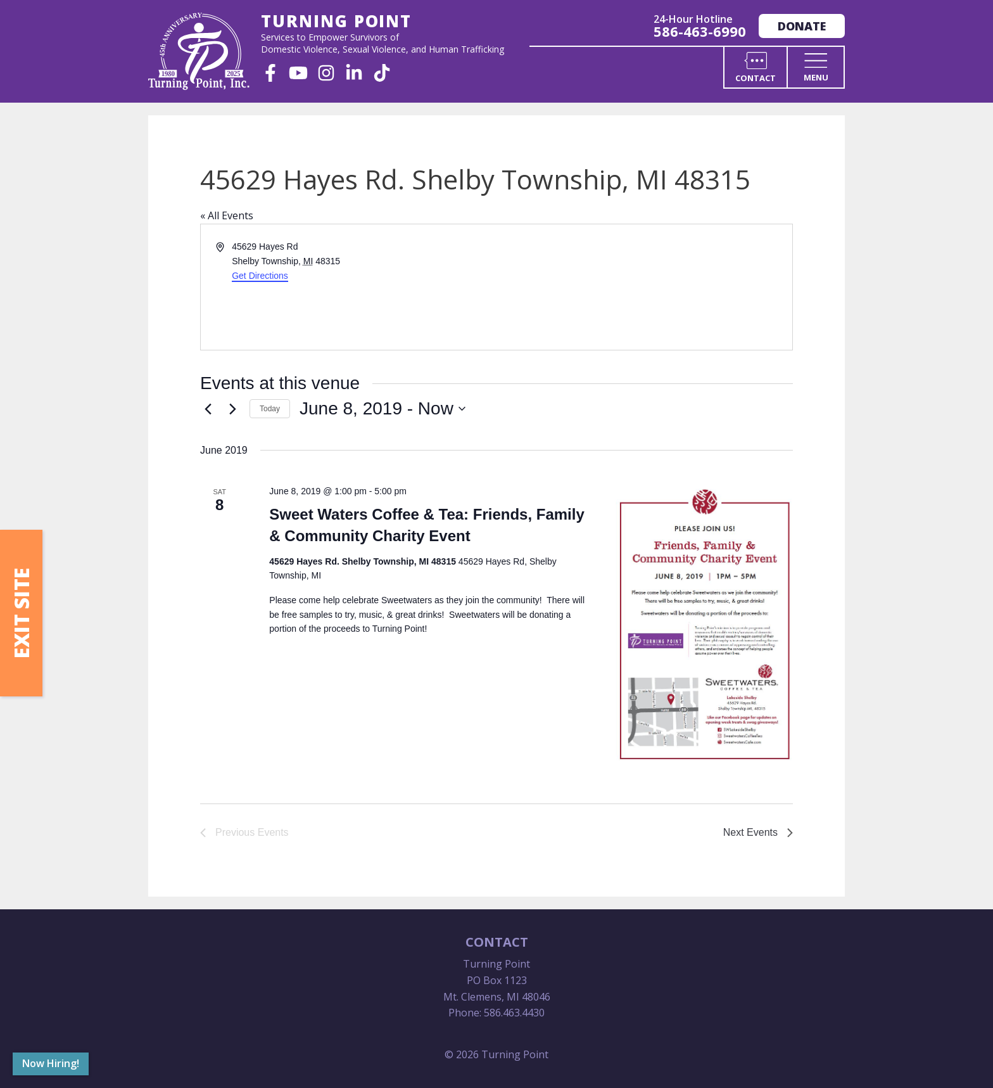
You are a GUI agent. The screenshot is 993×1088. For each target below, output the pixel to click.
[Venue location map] (643, 287)
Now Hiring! (50, 1063)
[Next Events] (232, 408)
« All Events (226, 215)
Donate (802, 26)
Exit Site (21, 613)
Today (270, 408)
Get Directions (260, 276)
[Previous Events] (207, 408)
